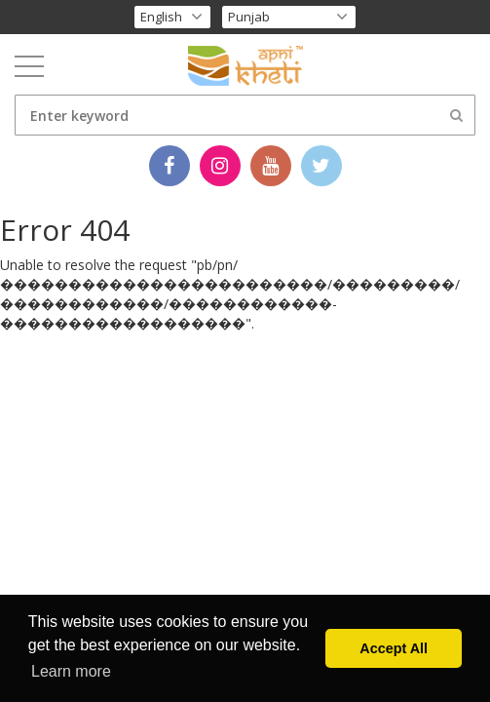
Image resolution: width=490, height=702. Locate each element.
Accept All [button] (393, 648)
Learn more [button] (71, 671)
